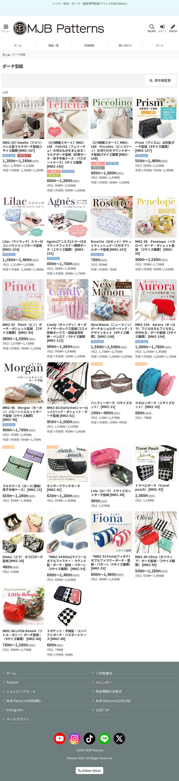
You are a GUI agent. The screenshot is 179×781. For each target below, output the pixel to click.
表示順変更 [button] (160, 80)
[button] (5, 28)
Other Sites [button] (89, 770)
